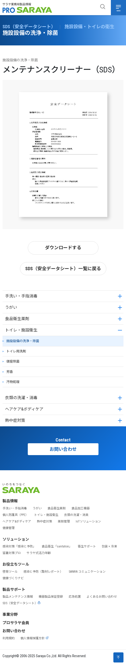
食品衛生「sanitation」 (57, 546)
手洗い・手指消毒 (21, 296)
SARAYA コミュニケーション (87, 571)
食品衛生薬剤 (17, 318)
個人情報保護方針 (34, 638)
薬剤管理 (64, 521)
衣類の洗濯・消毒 (21, 397)
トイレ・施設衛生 (21, 330)
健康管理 (9, 528)
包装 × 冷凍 (109, 546)
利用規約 (9, 638)
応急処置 (75, 596)
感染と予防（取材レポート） (43, 571)
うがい (11, 307)
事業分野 (10, 614)
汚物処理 (12, 382)
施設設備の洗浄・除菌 (22, 341)
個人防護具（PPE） (15, 515)
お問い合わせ (63, 449)
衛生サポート (87, 546)
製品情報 (10, 501)
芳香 (9, 372)
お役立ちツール (16, 564)
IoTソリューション (88, 521)
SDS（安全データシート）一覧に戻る (63, 268)
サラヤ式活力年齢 (39, 553)
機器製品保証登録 (51, 596)
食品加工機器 (80, 508)
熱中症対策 (15, 420)
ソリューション (16, 539)
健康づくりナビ (13, 578)
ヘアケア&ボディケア (24, 409)
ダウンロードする (63, 247)
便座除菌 (12, 361)
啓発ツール (10, 571)
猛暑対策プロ (12, 553)
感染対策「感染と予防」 (19, 546)
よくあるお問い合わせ (102, 596)
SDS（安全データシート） (22, 603)
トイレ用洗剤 (16, 351)
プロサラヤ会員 (16, 623)
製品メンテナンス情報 (18, 596)
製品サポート (14, 589)
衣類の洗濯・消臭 (76, 515)
